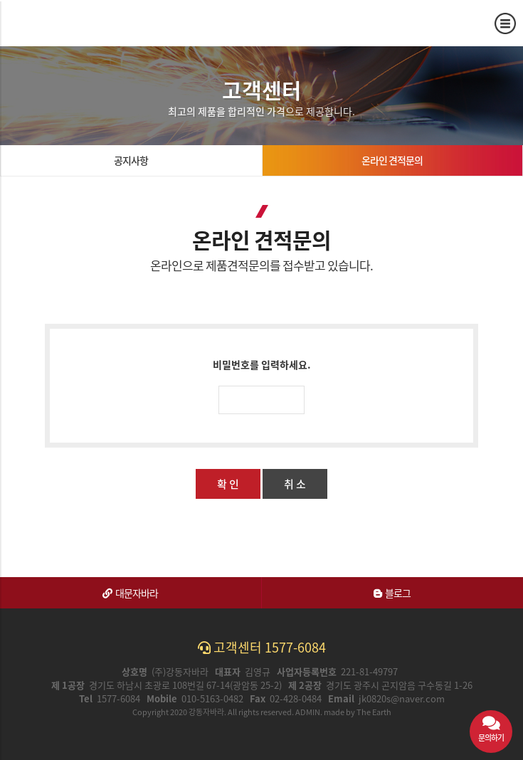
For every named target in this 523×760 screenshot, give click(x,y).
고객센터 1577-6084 (262, 647)
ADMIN (307, 712)
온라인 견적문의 (392, 160)
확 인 (228, 484)
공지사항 (131, 160)
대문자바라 (130, 593)
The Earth (373, 712)
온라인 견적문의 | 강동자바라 (62, 23)
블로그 (392, 593)
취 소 (295, 484)
